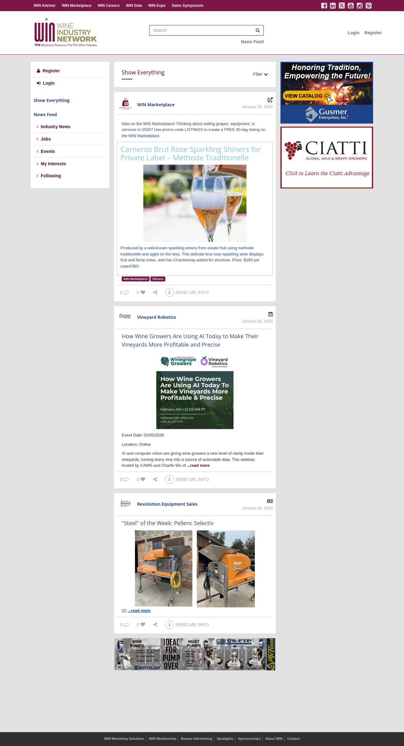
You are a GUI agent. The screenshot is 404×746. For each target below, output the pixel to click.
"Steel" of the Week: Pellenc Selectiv (167, 523)
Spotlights (225, 738)
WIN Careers (109, 5)
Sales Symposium (188, 5)
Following (49, 175)
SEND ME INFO (187, 292)
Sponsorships (249, 738)
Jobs (44, 139)
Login (354, 32)
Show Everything (51, 100)
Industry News (53, 126)
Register (373, 32)
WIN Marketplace (76, 5)
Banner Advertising (196, 738)
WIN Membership (162, 738)
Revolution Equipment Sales (167, 504)
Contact (293, 738)
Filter (260, 74)
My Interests (51, 163)
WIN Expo (157, 5)
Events (46, 151)
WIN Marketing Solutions (124, 738)
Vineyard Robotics (156, 317)
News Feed (252, 41)
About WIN (274, 738)
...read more (198, 465)
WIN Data (134, 5)
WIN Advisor (45, 5)
